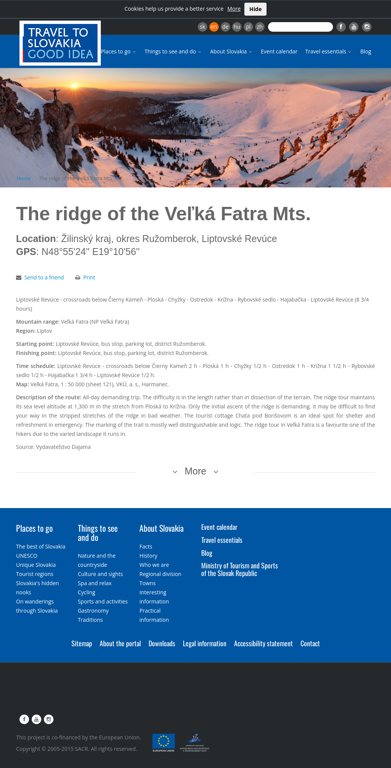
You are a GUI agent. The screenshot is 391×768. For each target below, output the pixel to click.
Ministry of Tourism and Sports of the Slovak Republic (239, 569)
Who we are (154, 564)
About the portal (120, 643)
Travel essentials (328, 51)
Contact (310, 643)
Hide (255, 9)
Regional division (160, 574)
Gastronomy (93, 610)
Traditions (90, 619)
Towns (147, 583)
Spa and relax (94, 583)
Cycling (86, 592)
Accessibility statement (263, 643)
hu (237, 26)
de (225, 26)
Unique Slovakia (36, 564)
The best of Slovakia (40, 546)
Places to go (119, 51)
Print (89, 277)
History (148, 555)
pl (248, 26)
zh (260, 26)
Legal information (204, 643)
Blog (365, 51)
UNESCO (26, 555)
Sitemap (81, 643)
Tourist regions (34, 574)
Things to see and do (174, 51)
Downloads (162, 643)
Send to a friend (44, 277)
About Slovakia (231, 51)
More (234, 8)
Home (24, 178)
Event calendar (279, 51)
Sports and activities (103, 601)
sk (202, 26)
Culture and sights (100, 574)
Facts (145, 546)
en (214, 26)
